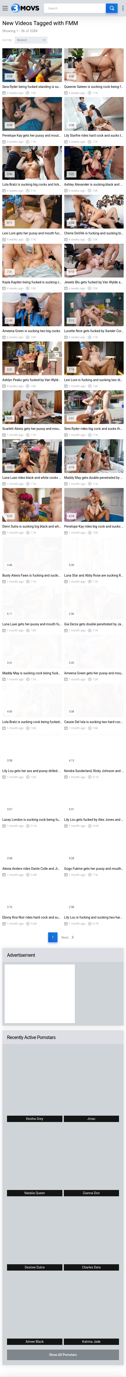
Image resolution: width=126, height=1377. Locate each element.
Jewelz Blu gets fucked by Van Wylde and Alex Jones (94, 282)
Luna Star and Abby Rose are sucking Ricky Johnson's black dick (94, 575)
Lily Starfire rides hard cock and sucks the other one (94, 135)
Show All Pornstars (63, 1355)
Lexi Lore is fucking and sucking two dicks (94, 380)
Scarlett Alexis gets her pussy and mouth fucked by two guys (32, 429)
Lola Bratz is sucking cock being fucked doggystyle (32, 722)
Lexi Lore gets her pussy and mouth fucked (32, 233)
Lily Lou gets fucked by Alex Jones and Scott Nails (94, 820)
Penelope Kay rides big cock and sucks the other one (94, 526)
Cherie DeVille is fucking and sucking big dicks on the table (94, 233)
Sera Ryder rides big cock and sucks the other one (94, 429)
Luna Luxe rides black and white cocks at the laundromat (32, 478)
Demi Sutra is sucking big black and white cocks (32, 526)
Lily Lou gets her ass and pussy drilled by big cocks (32, 771)
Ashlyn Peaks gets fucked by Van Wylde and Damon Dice (32, 380)
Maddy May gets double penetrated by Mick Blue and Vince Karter (94, 478)
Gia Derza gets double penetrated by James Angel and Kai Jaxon (94, 624)
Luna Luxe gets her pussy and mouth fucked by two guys (32, 624)
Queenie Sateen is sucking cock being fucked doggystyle (94, 87)
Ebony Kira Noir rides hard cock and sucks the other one (32, 917)
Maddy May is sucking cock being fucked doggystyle (32, 673)
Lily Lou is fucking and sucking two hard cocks (94, 917)
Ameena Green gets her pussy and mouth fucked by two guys (94, 673)
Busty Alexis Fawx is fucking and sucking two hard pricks (32, 575)
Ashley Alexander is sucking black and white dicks (94, 184)
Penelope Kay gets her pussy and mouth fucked (32, 135)
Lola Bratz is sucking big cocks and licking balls (32, 184)
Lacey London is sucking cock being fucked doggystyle (32, 820)
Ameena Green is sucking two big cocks (31, 331)
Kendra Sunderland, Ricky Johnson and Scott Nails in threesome (94, 771)
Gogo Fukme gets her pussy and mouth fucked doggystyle (94, 868)
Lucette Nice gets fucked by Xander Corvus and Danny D (94, 331)
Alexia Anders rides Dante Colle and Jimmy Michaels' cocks (32, 868)
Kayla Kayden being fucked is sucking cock (32, 282)
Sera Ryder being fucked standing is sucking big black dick (32, 87)
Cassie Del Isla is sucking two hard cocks (94, 722)
